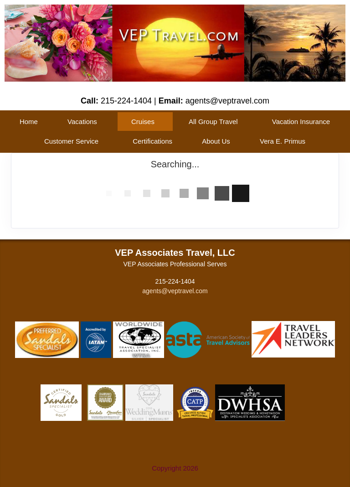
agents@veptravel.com (174, 291)
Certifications (152, 141)
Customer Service (71, 141)
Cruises (142, 121)
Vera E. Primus (282, 141)
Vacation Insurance (301, 121)
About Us (216, 141)
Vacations (82, 121)
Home (29, 121)
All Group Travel (213, 121)
